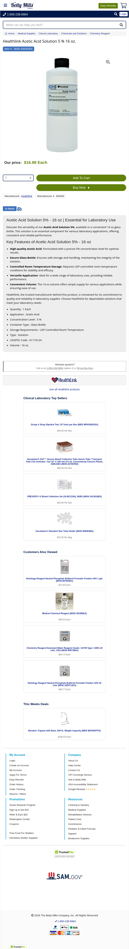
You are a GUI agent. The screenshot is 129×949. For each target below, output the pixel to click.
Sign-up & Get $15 (19, 809)
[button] (115, 14)
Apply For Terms (18, 774)
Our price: (13, 162)
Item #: (8, 48)
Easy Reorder (16, 779)
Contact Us (74, 770)
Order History (16, 784)
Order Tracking (17, 789)
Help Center (74, 765)
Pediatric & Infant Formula (81, 828)
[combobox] (18, 178)
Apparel (72, 833)
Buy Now (81, 188)
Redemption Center (19, 819)
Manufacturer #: (46, 196)
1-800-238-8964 (55, 368)
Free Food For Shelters (21, 833)
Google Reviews (76, 789)
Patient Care (74, 819)
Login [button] (123, 14)
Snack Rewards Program (22, 805)
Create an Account (19, 765)
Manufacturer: (12, 196)
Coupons (14, 824)
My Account (15, 770)
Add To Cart (81, 178)
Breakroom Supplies (78, 838)
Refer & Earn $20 (18, 814)
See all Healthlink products (64, 389)
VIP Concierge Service (80, 774)
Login (12, 760)
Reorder (108, 5)
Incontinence (75, 824)
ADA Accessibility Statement (83, 784)
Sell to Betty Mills (77, 779)
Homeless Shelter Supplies (23, 838)
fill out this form (85, 368)
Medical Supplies (77, 809)
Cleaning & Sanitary (78, 805)
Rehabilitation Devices (79, 814)
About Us (73, 760)
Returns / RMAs (17, 794)
